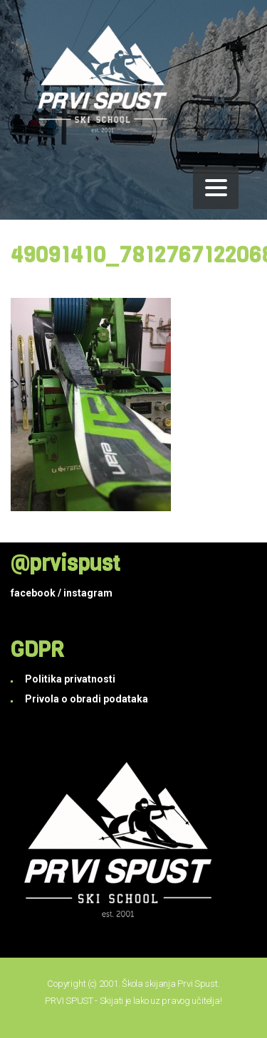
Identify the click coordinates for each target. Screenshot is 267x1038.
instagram (87, 593)
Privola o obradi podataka (86, 699)
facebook (33, 593)
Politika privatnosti (70, 679)
